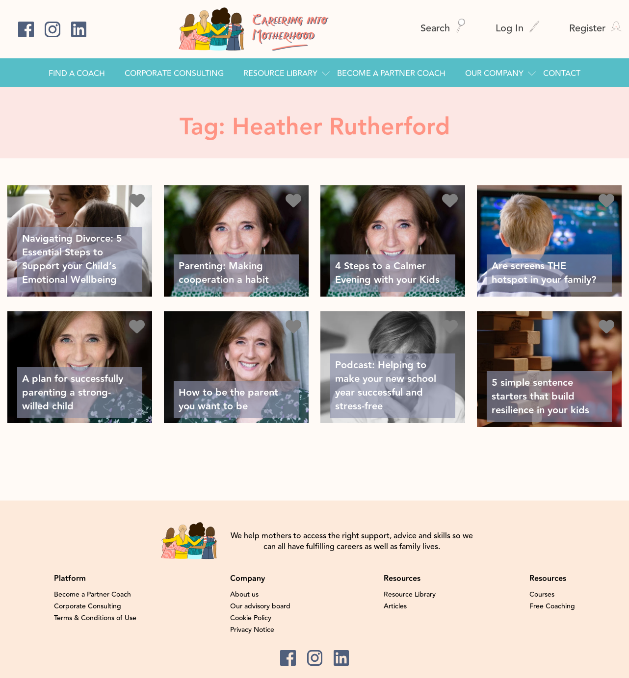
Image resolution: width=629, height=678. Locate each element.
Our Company (494, 73)
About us (244, 594)
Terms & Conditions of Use (95, 618)
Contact (561, 73)
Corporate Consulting (174, 73)
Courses (541, 594)
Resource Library (280, 73)
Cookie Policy (250, 618)
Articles (395, 606)
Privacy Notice (252, 630)
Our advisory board (260, 606)
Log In (518, 28)
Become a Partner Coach (391, 73)
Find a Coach (77, 73)
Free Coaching (552, 606)
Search (443, 28)
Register (595, 28)
